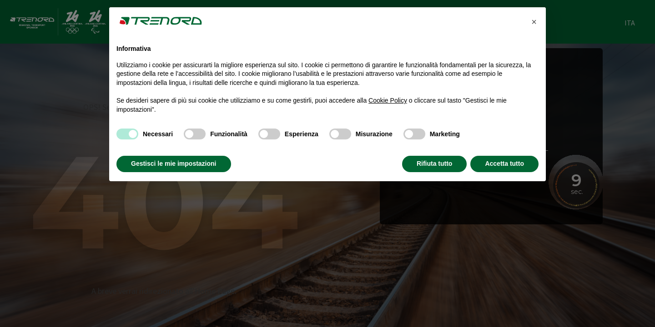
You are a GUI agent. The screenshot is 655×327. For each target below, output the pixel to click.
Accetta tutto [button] (504, 163)
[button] (534, 22)
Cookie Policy (387, 100)
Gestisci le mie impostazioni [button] (174, 163)
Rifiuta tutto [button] (435, 163)
